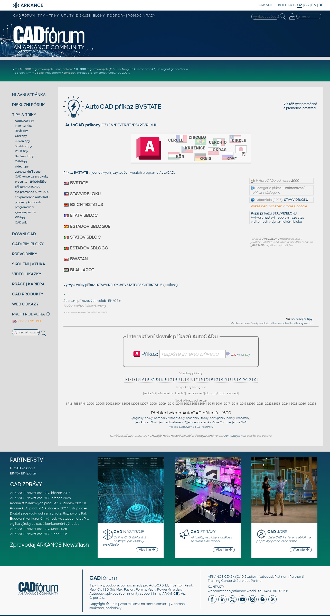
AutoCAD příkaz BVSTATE (112, 106)
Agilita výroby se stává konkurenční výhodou (45, 524)
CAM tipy (21, 161)
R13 (76, 403)
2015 (211, 403)
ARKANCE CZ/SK (221, 577)
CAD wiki (21, 222)
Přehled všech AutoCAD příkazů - (191, 413)
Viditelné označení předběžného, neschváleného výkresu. (271, 323)
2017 (227, 403)
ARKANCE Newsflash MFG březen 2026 (40, 498)
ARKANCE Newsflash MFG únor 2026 (38, 534)
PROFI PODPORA (28, 314)
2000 (90, 403)
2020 (251, 403)
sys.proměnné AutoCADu (32, 192)
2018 (235, 403)
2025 (294, 403)
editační (150, 393)
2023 (277, 403)
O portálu (96, 598)
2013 (194, 403)
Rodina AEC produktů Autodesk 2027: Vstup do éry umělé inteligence (64, 508)
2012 (187, 403)
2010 (171, 403)
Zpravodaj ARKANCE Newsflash (49, 545)
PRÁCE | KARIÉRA (28, 284)
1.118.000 (80, 69)
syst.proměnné (306, 104)
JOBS (277, 531)
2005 (127, 403)
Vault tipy (21, 151)
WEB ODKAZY (25, 304)
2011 (179, 403)
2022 (268, 403)
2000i (100, 403)
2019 (243, 403)
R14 (82, 403)
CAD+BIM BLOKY (28, 243)
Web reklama (130, 604)
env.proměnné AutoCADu (32, 197)
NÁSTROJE (129, 531)
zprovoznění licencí (28, 171)
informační (165, 393)
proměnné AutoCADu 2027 (109, 72)
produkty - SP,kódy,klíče (30, 181)
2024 (285, 403)
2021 (260, 403)
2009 (162, 403)
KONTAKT (286, 5)
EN (313, 5)
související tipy (301, 319)
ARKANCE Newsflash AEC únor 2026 (38, 529)
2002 (109, 403)
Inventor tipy (23, 125)
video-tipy (22, 166)
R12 (70, 403)
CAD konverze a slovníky (31, 176)
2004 (118, 403)
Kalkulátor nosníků (142, 69)
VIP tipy (20, 217)
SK (306, 5)
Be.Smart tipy (24, 156)
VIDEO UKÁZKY (26, 274)
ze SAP (242, 422)
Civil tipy (21, 136)
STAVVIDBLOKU (296, 200)
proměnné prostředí (301, 108)
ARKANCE (267, 5)
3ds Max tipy (23, 146)
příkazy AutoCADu (27, 187)
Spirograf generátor (171, 69)
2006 (135, 403)
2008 (153, 403)
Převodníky (52, 72)
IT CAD (15, 468)
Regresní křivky (23, 72)
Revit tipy (21, 131)
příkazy (82, 72)
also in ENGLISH (26, 321)
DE (320, 5)
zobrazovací (229, 393)
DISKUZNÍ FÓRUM (28, 104)
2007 (144, 403)
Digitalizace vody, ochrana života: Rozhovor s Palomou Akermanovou (64, 513)
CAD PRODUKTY (27, 294)
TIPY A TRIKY (24, 114)
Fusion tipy (22, 141)
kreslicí (179, 393)
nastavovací (194, 393)
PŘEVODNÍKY (24, 253)
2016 (219, 403)
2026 (302, 403)
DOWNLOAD (24, 233)
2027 (311, 403)
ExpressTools (149, 422)
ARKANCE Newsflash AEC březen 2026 (40, 493)
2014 (203, 403)
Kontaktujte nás (235, 435)
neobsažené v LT (175, 422)
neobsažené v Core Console (211, 422)
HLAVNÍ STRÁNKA (29, 94)
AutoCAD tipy (24, 121)
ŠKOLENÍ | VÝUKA (28, 264)
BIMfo (14, 473)
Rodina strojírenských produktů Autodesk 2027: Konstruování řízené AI (64, 503)
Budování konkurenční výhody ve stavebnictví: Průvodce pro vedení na (65, 519)
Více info (147, 550)
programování (24, 207)
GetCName (186, 426)
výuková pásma (25, 212)
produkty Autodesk (28, 202)
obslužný (211, 393)
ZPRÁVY (203, 531)
